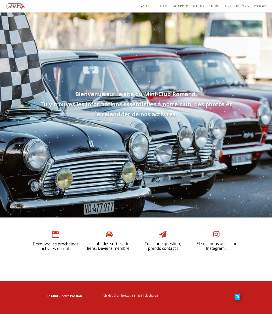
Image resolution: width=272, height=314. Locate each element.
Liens (227, 6)
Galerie (214, 6)
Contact (260, 6)
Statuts (198, 6)
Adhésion (242, 6)
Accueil (146, 6)
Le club (161, 6)
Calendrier (180, 6)
